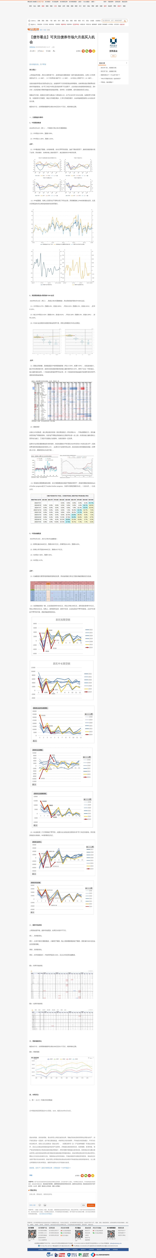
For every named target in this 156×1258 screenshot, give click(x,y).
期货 (76, 6)
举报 (30, 1175)
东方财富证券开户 (54, 1230)
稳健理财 (87, 1240)
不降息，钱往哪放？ (107, 82)
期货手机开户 (121, 1230)
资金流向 (39, 24)
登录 (31, 1205)
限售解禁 (104, 24)
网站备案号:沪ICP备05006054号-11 (62, 1246)
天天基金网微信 (98, 1233)
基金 (88, 6)
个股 (51, 20)
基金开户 (87, 1230)
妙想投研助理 (42, 1237)
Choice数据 (86, 1)
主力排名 (45, 24)
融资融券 (94, 24)
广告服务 (58, 1249)
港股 (72, 6)
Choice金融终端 (42, 1240)
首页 (41, 30)
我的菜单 (110, 1)
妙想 (80, 1)
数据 (59, 6)
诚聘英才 (83, 1249)
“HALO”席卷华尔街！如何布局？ (111, 78)
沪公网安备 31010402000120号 (80, 1246)
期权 (51, 6)
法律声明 (91, 1249)
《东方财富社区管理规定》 (45, 1214)
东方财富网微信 (66, 1233)
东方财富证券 (63, 1)
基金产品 (87, 1237)
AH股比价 (82, 24)
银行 (84, 6)
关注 (113, 55)
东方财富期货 (111, 1228)
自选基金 (98, 20)
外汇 (80, 6)
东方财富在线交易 (54, 1233)
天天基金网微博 (98, 1230)
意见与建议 (64, 1235)
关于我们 (40, 1249)
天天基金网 (55, 1)
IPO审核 (110, 24)
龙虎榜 (99, 24)
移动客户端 (40, 1)
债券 (97, 6)
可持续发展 (49, 1249)
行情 (55, 6)
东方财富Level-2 (42, 1233)
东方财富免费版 (42, 1230)
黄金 (87, 20)
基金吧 (110, 6)
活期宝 (87, 1235)
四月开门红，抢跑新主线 (108, 67)
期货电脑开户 (121, 1233)
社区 (45, 30)
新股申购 (63, 24)
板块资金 (51, 24)
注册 (34, 1205)
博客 (115, 6)
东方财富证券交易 (54, 1235)
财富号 (119, 6)
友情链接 (115, 1249)
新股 (43, 6)
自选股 (92, 20)
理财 (93, 6)
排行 (59, 20)
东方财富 (31, 1228)
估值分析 (122, 24)
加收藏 (35, 1)
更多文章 (102, 63)
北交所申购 (76, 24)
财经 (30, 6)
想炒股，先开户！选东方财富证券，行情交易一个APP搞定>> (50, 1168)
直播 (101, 6)
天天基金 (78, 1228)
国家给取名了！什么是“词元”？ (110, 75)
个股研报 (57, 24)
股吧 (105, 6)
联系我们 (75, 1249)
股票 (39, 6)
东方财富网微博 (66, 1230)
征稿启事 (107, 1249)
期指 (47, 6)
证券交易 (117, 1)
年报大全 (88, 24)
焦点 (34, 6)
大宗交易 (116, 24)
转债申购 (69, 24)
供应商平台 (67, 1249)
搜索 (124, 6)
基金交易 (87, 1233)
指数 (39, 20)
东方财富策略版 (42, 1235)
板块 (55, 20)
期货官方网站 (121, 1235)
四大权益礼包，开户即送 (37, 64)
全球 (64, 6)
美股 (68, 6)
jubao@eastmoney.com (116, 1243)
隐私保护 (99, 1249)
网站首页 (30, 1)
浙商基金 (32, 47)
